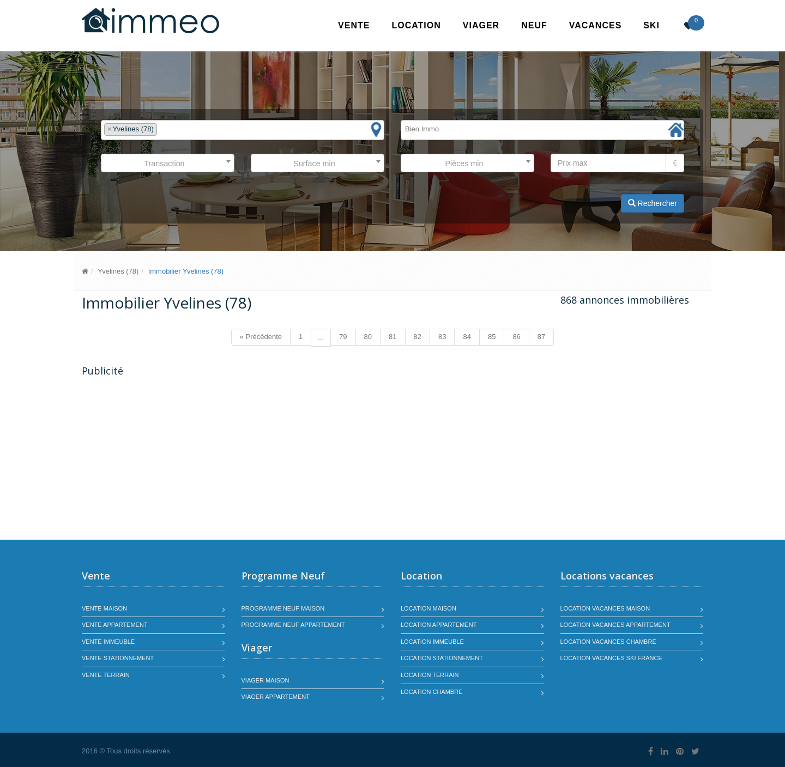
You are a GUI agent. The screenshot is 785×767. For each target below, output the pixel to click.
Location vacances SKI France (611, 658)
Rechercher (652, 203)
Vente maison (104, 608)
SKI (651, 25)
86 (516, 337)
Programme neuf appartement (293, 624)
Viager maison (265, 680)
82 (417, 337)
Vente (354, 25)
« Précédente (261, 337)
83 (442, 337)
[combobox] (242, 130)
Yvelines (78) (118, 271)
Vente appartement (115, 624)
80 (368, 337)
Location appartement (438, 624)
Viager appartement (275, 696)
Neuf (534, 25)
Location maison (428, 608)
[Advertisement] (173, 459)
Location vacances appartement (615, 624)
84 (466, 337)
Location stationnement (442, 658)
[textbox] (162, 129)
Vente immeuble (108, 641)
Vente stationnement (118, 658)
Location (415, 25)
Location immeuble (432, 641)
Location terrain (430, 675)
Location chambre (431, 692)
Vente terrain (106, 675)
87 (541, 337)
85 (492, 337)
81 (392, 337)
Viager (481, 25)
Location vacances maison (605, 608)
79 (343, 337)
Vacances (595, 25)
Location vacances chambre (608, 641)
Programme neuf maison (283, 608)
